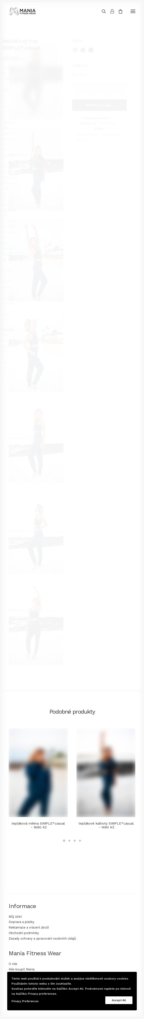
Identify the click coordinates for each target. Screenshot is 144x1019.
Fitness (94, 134)
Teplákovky (107, 123)
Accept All (119, 1000)
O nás (13, 964)
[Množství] (99, 89)
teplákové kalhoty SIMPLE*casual (106, 825)
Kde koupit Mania (22, 969)
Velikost (80, 66)
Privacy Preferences (25, 1001)
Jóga (104, 134)
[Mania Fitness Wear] (23, 11)
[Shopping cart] (118, 11)
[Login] (110, 11)
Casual (81, 134)
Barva (78, 41)
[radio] (75, 50)
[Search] (101, 11)
